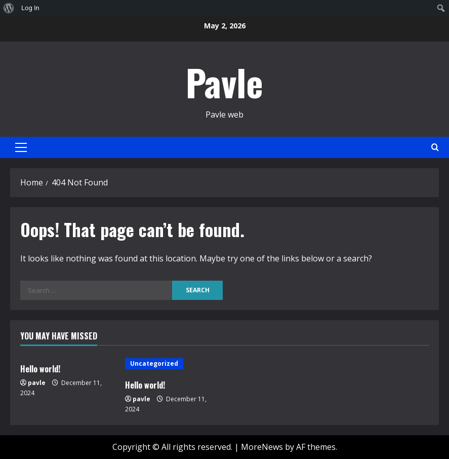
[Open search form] (435, 147)
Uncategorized (154, 363)
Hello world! (40, 369)
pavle (37, 382)
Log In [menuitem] (30, 8)
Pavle (224, 82)
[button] (21, 147)
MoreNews (262, 446)
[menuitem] (9, 8)
